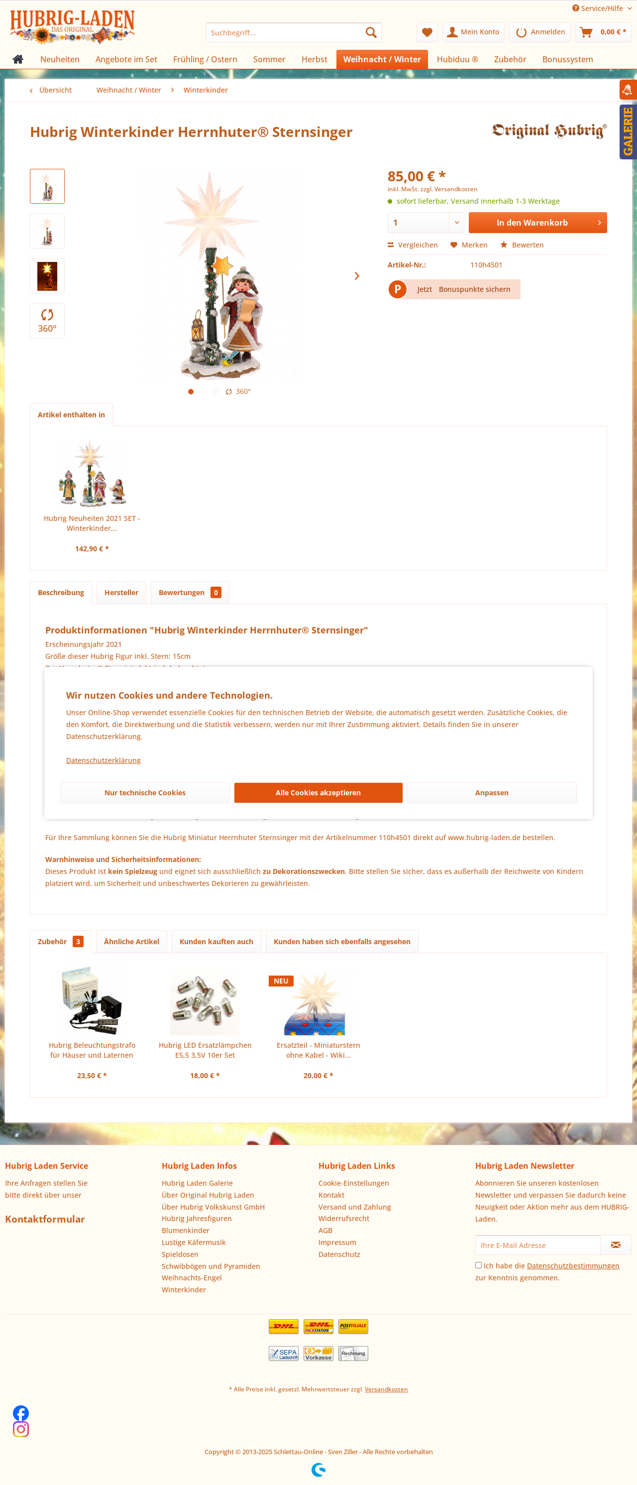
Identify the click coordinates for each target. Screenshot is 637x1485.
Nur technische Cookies (145, 792)
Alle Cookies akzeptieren (318, 792)
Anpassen (492, 792)
